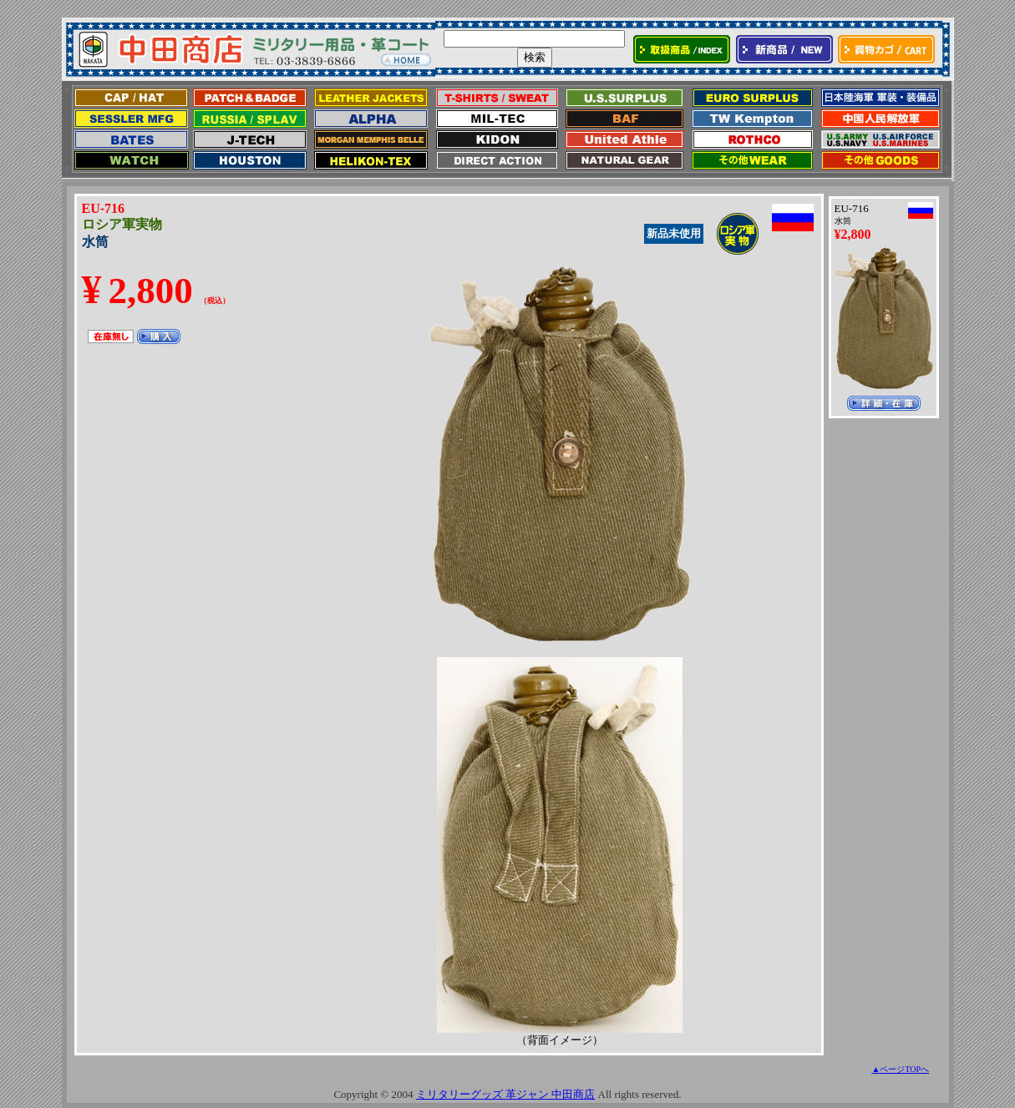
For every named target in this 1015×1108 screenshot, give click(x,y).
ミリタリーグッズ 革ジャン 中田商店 (506, 1094)
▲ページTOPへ (900, 1069)
